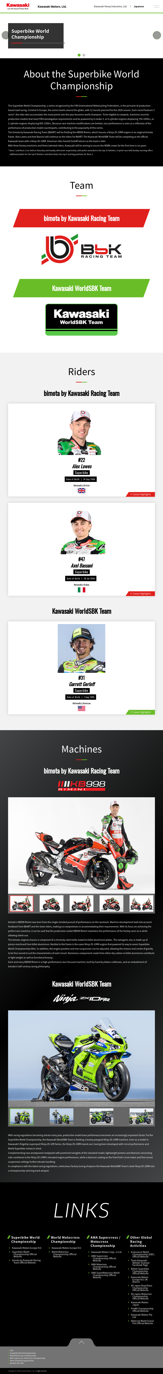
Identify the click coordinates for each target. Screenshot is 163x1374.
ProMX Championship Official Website (142, 1309)
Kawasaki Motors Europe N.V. (27, 1247)
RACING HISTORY (16, 1363)
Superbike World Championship (22, 1353)
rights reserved (42, 1371)
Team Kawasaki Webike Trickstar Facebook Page (140, 1263)
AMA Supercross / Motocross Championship (26, 1358)
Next (154, 32)
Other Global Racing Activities (21, 1360)
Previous (3, 32)
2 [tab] (83, 55)
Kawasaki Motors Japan (139, 1303)
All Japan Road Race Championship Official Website (141, 1288)
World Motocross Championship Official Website (64, 1254)
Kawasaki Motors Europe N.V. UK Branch (139, 1279)
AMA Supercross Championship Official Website (103, 1258)
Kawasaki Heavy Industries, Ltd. (110, 6)
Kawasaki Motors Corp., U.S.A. (106, 1252)
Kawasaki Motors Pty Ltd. (141, 1316)
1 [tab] (79, 55)
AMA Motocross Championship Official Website (103, 1266)
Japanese (139, 6)
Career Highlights (140, 494)
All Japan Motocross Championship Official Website (141, 1296)
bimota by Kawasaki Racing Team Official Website (26, 1261)
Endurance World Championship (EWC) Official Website (143, 1254)
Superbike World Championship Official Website (24, 1254)
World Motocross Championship (22, 1355)
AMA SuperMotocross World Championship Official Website (105, 1275)
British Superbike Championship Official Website (140, 1271)
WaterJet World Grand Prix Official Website (142, 1322)
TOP (10, 1350)
